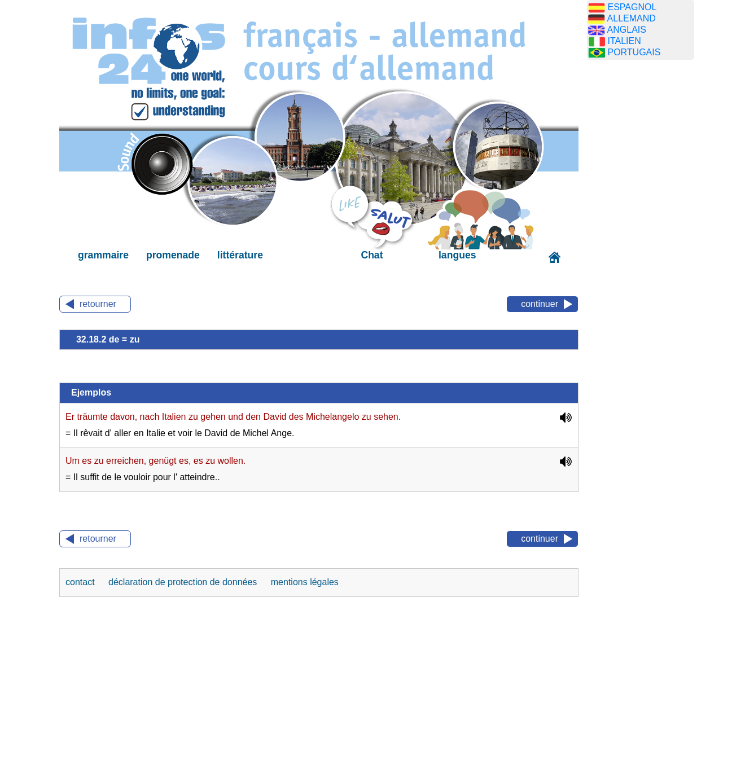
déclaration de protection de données (184, 582)
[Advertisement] (640, 245)
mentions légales (305, 582)
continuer (539, 304)
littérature (240, 255)
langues (457, 255)
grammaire (103, 255)
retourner (98, 304)
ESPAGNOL (631, 7)
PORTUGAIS (633, 52)
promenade (173, 255)
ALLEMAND (631, 18)
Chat (372, 255)
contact (81, 582)
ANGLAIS (626, 29)
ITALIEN (624, 41)
